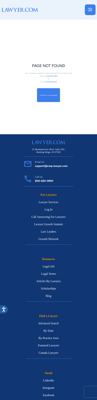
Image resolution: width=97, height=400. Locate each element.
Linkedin (48, 380)
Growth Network (48, 239)
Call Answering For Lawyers (48, 216)
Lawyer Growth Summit (48, 224)
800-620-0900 (44, 181)
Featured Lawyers (48, 345)
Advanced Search (48, 323)
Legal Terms (48, 273)
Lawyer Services (48, 202)
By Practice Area (48, 338)
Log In (48, 209)
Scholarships (48, 288)
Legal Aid (48, 266)
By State (48, 330)
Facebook (48, 395)
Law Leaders (48, 231)
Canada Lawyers (48, 352)
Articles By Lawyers (48, 281)
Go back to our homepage (48, 95)
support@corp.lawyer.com (51, 166)
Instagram (48, 387)
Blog (48, 295)
